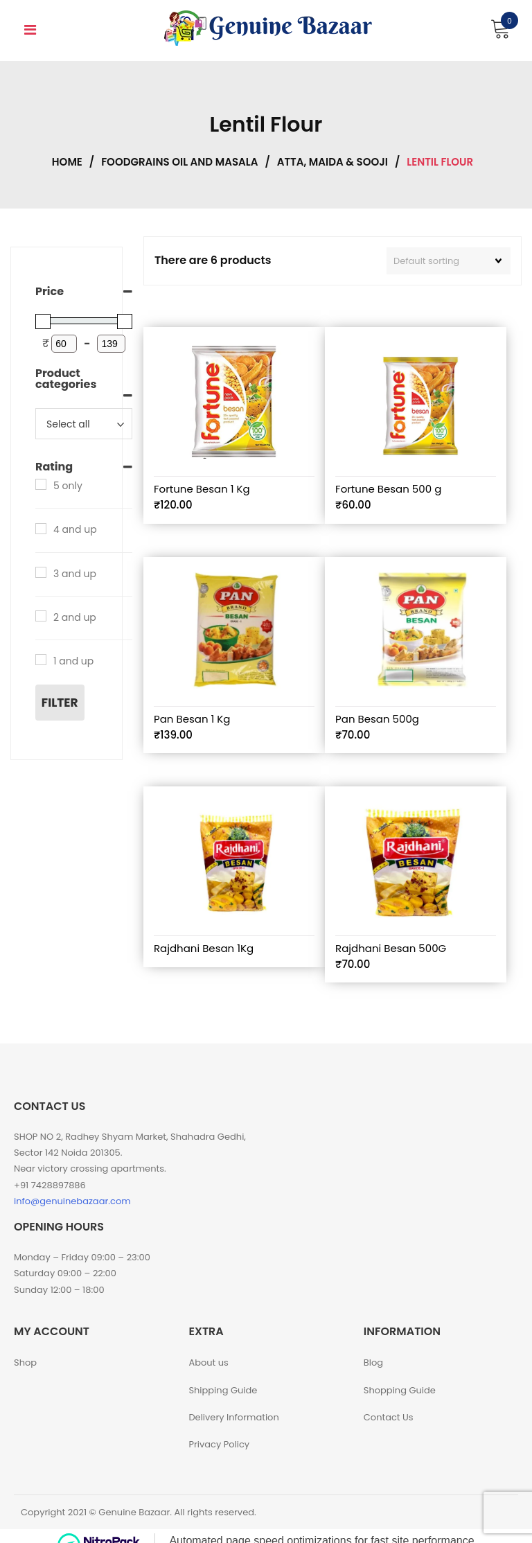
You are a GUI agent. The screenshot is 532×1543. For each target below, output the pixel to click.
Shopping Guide (400, 1390)
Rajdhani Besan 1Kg (204, 948)
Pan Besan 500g (377, 719)
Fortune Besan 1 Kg (202, 489)
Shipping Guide (222, 1390)
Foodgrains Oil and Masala (179, 162)
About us (208, 1362)
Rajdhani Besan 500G (390, 948)
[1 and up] (40, 659)
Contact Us (389, 1417)
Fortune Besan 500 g (388, 489)
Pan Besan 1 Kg (192, 719)
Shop (25, 1362)
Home (67, 162)
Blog (373, 1362)
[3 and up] (40, 572)
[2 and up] (40, 615)
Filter (60, 702)
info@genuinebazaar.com (72, 1201)
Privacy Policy (218, 1444)
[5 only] (40, 484)
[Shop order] (449, 261)
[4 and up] (40, 528)
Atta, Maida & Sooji (332, 162)
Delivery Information (233, 1417)
